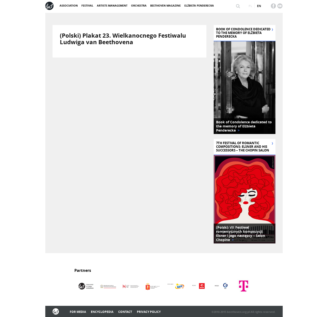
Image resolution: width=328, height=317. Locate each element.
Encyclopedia (102, 312)
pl (250, 6)
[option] (244, 87)
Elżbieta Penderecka (199, 5)
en (259, 6)
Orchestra (139, 5)
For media (78, 312)
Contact (125, 312)
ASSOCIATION (69, 5)
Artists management (112, 5)
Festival (87, 5)
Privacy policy (149, 312)
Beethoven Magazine (165, 5)
